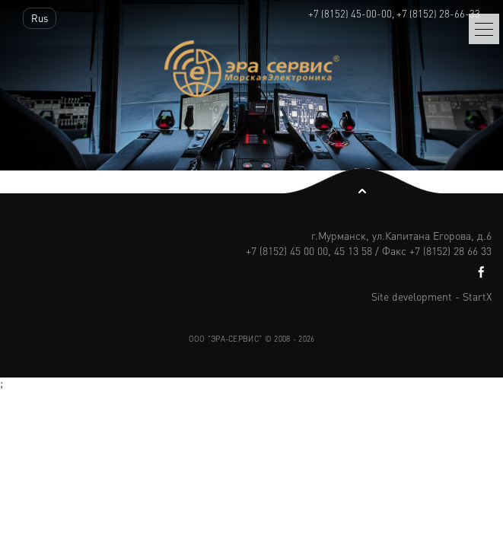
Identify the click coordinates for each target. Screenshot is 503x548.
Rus (39, 17)
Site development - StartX (431, 296)
